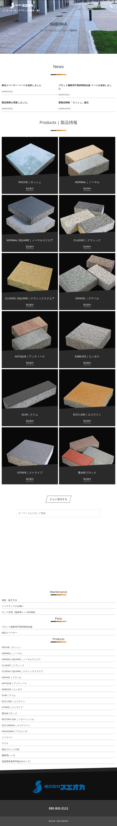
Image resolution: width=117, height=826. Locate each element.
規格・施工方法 (9, 600)
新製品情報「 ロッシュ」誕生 (73, 102)
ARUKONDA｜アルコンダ (14, 731)
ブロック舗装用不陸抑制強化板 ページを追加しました (85, 87)
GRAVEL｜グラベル (11, 677)
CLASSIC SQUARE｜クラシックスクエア (22, 671)
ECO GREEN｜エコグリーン (16, 725)
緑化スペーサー (9, 633)
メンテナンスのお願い (13, 606)
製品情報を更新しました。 (15, 102)
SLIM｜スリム (9, 695)
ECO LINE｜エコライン (13, 701)
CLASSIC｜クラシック (13, 665)
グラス (5, 743)
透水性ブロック (9, 713)
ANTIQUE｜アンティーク (14, 683)
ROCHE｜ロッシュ (11, 647)
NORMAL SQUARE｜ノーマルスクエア (21, 659)
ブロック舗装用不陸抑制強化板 (17, 627)
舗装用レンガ (8, 755)
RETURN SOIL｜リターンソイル (18, 719)
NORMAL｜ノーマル (12, 653)
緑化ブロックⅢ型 (10, 749)
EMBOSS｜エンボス (12, 689)
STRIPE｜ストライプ (12, 707)
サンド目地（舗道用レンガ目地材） (19, 612)
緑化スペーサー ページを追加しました (21, 85)
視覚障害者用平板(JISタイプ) (16, 761)
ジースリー (7, 737)
